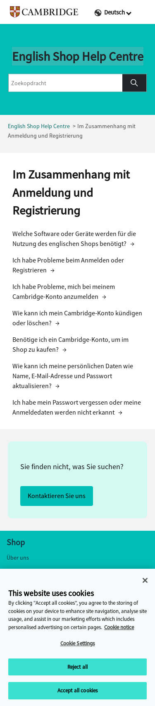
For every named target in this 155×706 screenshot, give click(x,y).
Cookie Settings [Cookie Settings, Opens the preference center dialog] (77, 645)
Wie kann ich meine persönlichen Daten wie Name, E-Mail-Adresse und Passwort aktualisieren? (72, 376)
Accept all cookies (77, 692)
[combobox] (65, 83)
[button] (134, 83)
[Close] (145, 581)
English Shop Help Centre (39, 126)
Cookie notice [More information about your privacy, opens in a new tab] (119, 628)
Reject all (77, 668)
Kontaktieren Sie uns (57, 496)
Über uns (18, 557)
